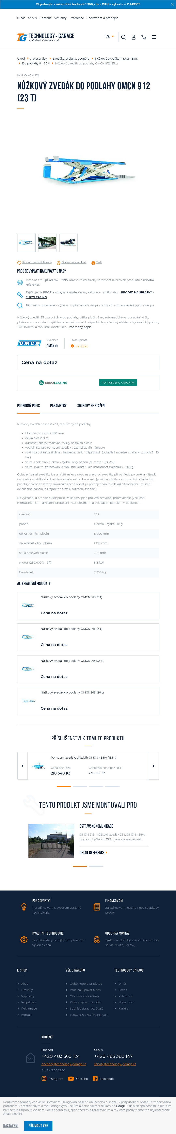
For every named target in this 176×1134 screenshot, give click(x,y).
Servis (32, 18)
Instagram (56, 1079)
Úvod (21, 58)
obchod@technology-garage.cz (64, 1064)
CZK (107, 37)
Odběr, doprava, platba (86, 983)
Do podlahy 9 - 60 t (35, 63)
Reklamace (29, 1008)
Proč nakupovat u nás (85, 990)
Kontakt (45, 18)
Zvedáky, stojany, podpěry (71, 58)
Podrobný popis (80, 327)
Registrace (28, 1002)
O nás (21, 18)
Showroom (126, 1002)
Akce (24, 983)
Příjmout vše (38, 1126)
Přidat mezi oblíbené (37, 262)
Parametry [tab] (58, 406)
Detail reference (92, 853)
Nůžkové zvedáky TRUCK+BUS (116, 58)
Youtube (82, 1079)
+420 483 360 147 (113, 1056)
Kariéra (123, 1008)
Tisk (99, 262)
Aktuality (60, 18)
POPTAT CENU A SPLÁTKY (118, 382)
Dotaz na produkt (74, 262)
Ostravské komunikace (96, 826)
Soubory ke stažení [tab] (91, 406)
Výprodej (27, 996)
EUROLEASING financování (89, 1015)
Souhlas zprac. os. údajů (86, 1008)
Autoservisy (38, 58)
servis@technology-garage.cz (115, 1064)
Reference (77, 18)
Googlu (121, 1106)
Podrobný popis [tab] (28, 406)
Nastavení (10, 1126)
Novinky (27, 990)
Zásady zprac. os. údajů (86, 1002)
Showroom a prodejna (102, 18)
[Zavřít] (172, 4)
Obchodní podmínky (84, 996)
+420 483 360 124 (61, 1056)
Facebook (107, 1079)
